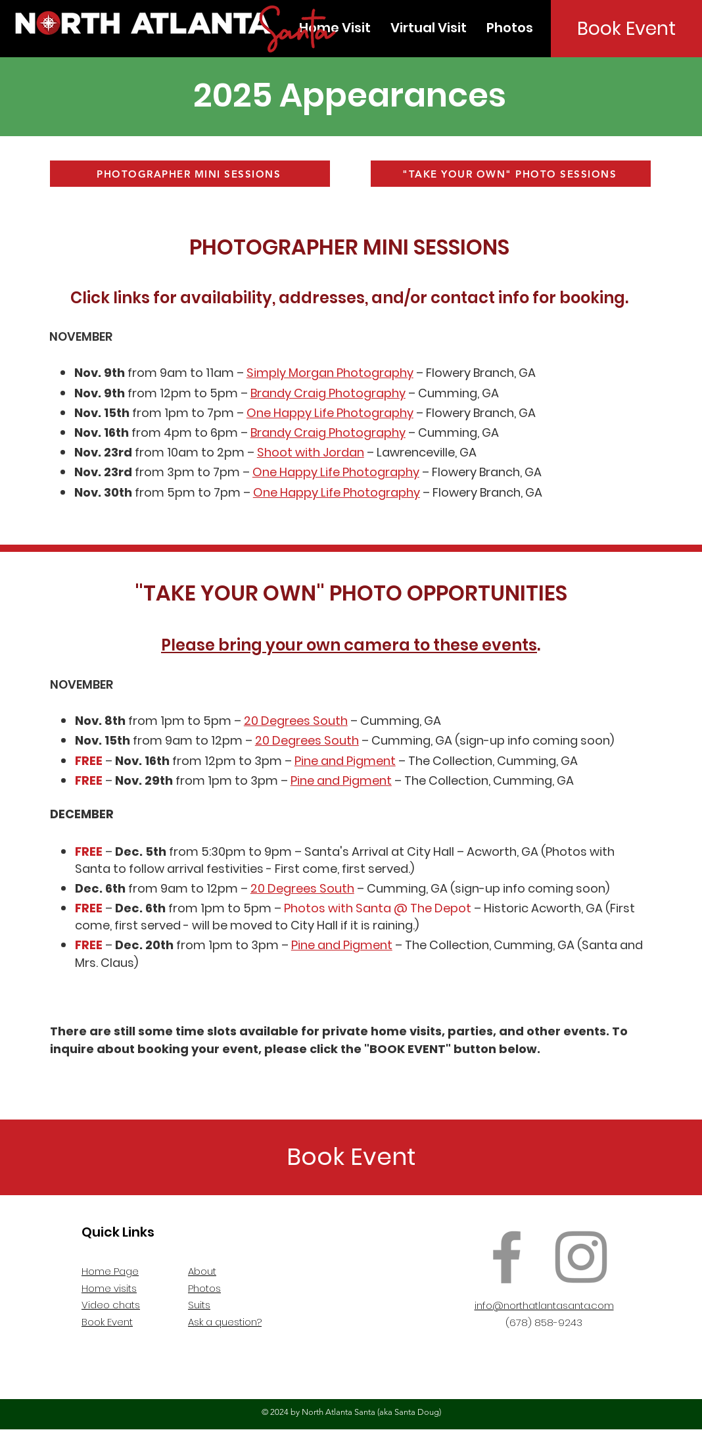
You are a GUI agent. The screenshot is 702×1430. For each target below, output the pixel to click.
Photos (204, 1288)
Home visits (109, 1288)
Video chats (111, 1305)
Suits (199, 1305)
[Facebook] (507, 1257)
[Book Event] (626, 28)
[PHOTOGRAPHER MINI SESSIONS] (190, 173)
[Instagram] (581, 1257)
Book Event (107, 1322)
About (202, 1271)
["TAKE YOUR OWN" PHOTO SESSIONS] (511, 173)
